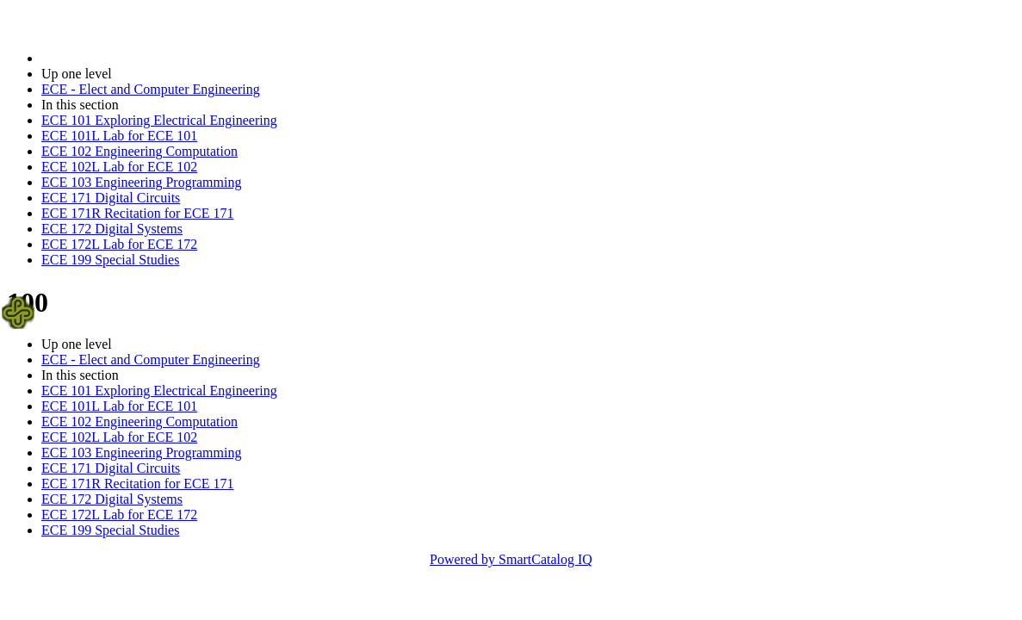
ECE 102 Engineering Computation (139, 151)
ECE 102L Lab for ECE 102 (119, 166)
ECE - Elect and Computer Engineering (150, 89)
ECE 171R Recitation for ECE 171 (137, 213)
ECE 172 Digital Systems (112, 228)
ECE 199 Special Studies (110, 259)
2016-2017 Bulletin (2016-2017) (131, 58)
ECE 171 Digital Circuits (110, 197)
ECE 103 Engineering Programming (141, 182)
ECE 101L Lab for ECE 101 (119, 135)
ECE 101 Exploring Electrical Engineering (159, 120)
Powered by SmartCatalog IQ (511, 559)
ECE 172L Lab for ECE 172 (119, 244)
